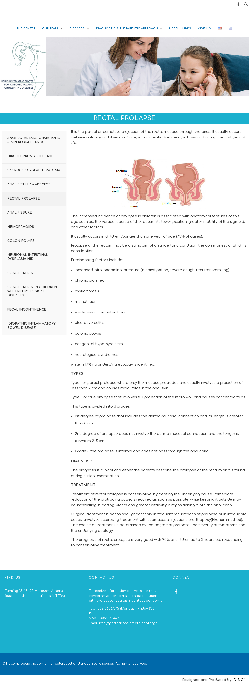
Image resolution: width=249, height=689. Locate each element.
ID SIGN (239, 680)
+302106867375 (107, 608)
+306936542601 (110, 618)
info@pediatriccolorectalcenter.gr (128, 623)
